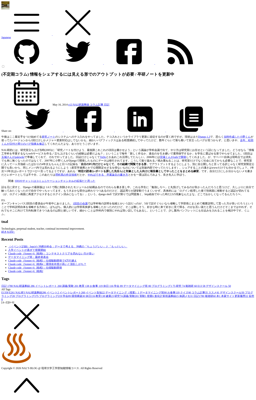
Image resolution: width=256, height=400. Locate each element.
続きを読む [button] (8, 231)
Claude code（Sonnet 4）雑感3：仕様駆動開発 (35, 267)
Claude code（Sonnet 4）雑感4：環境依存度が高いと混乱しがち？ (47, 264)
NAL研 (21, 292)
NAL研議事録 (81, 104)
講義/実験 (70, 286)
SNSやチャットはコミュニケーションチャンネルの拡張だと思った (55, 180)
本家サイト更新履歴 (235, 296)
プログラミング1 (164, 286)
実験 (143, 296)
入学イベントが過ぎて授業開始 (27, 250)
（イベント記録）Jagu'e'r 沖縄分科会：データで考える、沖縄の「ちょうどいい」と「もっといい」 (67, 246)
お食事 (96, 286)
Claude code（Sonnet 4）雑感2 (25, 271)
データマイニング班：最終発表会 (28, 257)
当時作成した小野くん (237, 136)
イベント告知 (95, 292)
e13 (70, 104)
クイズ (186, 292)
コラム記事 (97, 104)
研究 (180, 286)
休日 (108, 286)
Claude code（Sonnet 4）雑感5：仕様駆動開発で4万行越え (42, 260)
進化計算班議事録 (166, 296)
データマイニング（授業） (122, 292)
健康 (110, 296)
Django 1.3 (204, 136)
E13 (202, 286)
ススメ (214, 292)
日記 (106, 104)
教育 (84, 286)
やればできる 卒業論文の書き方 (108, 174)
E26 (12, 292)
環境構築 (78, 296)
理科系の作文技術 (66, 174)
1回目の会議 (80, 203)
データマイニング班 (137, 286)
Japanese (6, 37)
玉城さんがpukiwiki (12, 157)
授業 (150, 296)
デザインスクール (218, 286)
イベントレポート (48, 286)
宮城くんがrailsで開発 (173, 157)
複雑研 (191, 286)
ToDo (103, 157)
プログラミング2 (51, 296)
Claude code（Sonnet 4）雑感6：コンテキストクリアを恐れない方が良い (51, 253)
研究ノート (48, 136)
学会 (118, 286)
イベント (53, 292)
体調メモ (186, 296)
